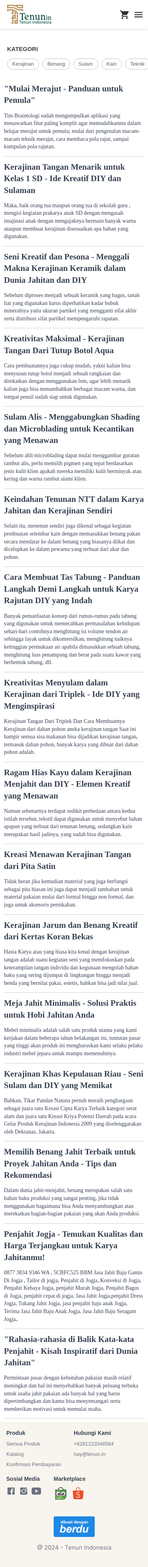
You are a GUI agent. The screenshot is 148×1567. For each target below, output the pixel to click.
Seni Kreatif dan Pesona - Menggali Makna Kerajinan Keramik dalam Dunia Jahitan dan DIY (66, 268)
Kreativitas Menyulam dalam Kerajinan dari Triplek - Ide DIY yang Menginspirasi (72, 694)
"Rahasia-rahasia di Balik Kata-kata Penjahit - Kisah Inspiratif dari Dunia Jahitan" (71, 1350)
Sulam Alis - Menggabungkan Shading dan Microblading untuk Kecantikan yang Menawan (72, 428)
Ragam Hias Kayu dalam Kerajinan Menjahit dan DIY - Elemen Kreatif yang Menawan (67, 784)
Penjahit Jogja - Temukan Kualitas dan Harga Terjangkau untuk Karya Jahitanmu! (73, 1245)
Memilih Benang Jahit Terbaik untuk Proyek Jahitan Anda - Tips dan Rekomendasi (70, 1163)
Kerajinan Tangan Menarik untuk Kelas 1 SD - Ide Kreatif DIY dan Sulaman (64, 178)
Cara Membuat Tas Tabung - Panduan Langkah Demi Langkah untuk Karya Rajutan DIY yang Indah (72, 588)
